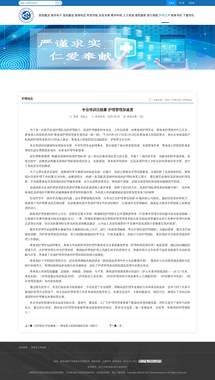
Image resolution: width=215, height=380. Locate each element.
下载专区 (188, 15)
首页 (167, 100)
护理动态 (187, 100)
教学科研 (116, 15)
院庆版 (191, 3)
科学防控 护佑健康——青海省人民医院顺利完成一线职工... (67, 325)
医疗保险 (152, 15)
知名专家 (104, 15)
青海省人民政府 (38, 347)
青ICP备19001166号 (150, 361)
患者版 (171, 3)
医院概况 (44, 15)
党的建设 (68, 15)
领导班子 (56, 15)
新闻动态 (80, 15)
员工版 (181, 3)
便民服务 (140, 15)
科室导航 (92, 15)
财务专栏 (176, 15)
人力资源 (128, 15)
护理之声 (164, 15)
